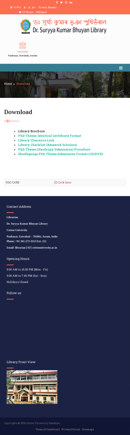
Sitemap (87, 429)
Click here (62, 182)
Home (8, 83)
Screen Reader (48, 7)
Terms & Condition (47, 429)
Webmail (41, 12)
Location (23, 51)
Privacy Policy (70, 429)
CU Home (26, 12)
